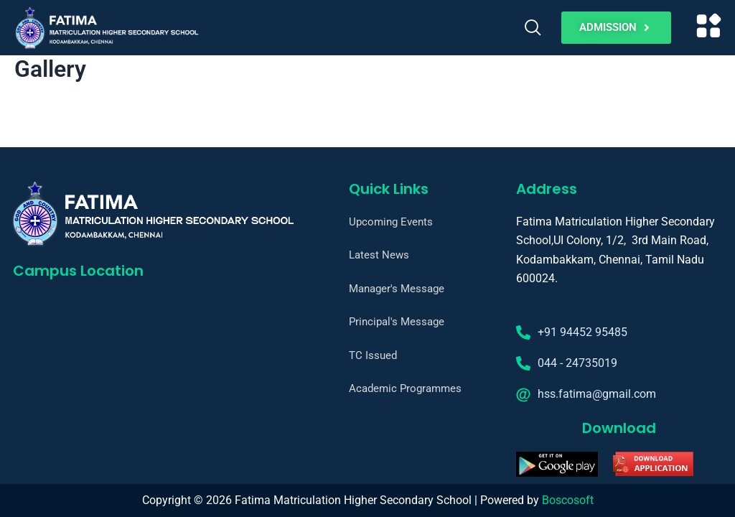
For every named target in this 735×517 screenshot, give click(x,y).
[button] (709, 28)
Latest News (380, 254)
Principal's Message (399, 321)
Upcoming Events (393, 221)
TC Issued (374, 355)
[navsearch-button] (533, 28)
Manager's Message (399, 288)
